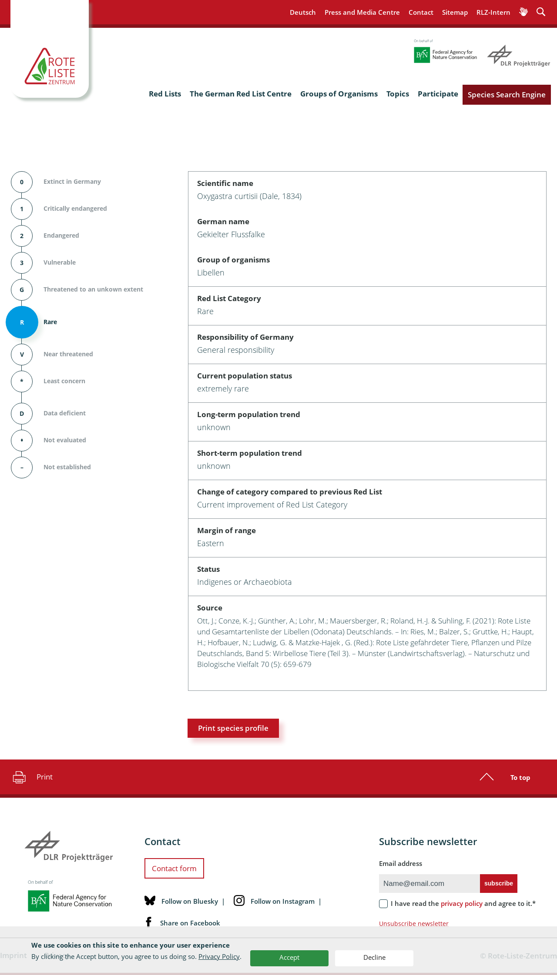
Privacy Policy (219, 956)
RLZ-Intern (493, 12)
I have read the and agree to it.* (463, 903)
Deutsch (303, 12)
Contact (421, 12)
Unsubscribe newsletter (414, 923)
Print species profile (233, 728)
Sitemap (455, 12)
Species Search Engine (507, 94)
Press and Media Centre (362, 12)
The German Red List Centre (241, 94)
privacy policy (462, 903)
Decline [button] (374, 957)
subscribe (498, 883)
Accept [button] (289, 957)
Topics (397, 94)
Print (31, 777)
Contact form (174, 868)
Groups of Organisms (339, 94)
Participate (438, 94)
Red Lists (165, 94)
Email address (400, 863)
